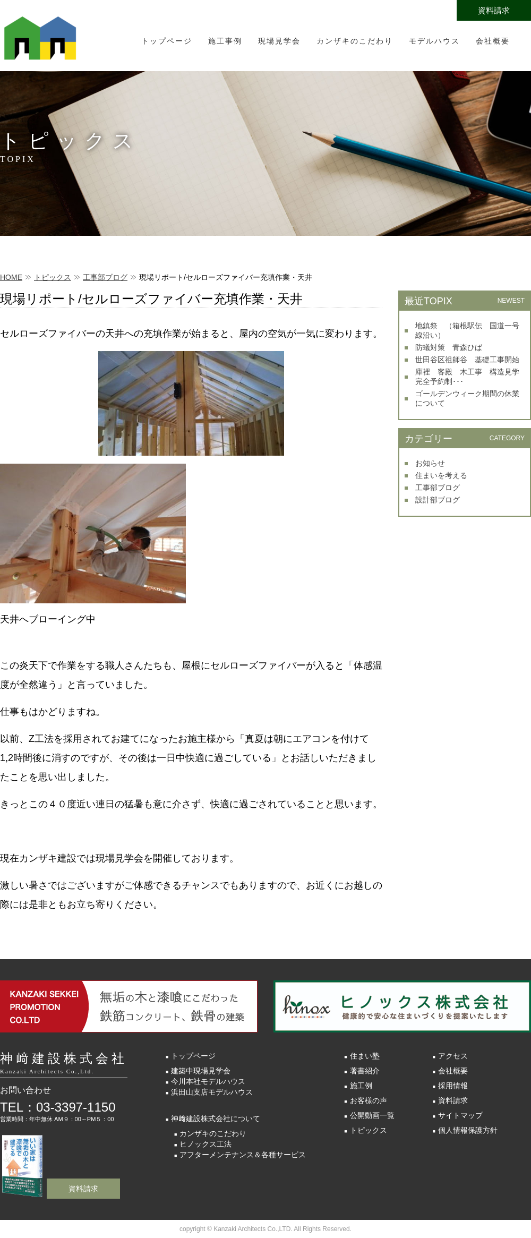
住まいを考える (441, 475)
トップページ (166, 41)
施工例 (361, 1085)
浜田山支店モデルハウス (212, 1092)
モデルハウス (434, 41)
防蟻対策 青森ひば (448, 347)
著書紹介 (365, 1070)
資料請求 (494, 10)
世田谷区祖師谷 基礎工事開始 (467, 359)
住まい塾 (365, 1056)
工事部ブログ (105, 277)
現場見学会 (279, 41)
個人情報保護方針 (468, 1130)
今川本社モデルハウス (208, 1081)
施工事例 (225, 41)
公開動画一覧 (372, 1115)
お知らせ (430, 463)
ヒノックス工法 (205, 1144)
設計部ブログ (437, 500)
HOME (11, 277)
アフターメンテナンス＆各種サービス (242, 1154)
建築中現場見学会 (200, 1070)
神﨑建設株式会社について (215, 1118)
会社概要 (493, 41)
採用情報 (453, 1085)
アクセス (453, 1056)
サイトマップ (460, 1115)
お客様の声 (368, 1100)
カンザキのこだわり (354, 41)
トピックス (52, 277)
